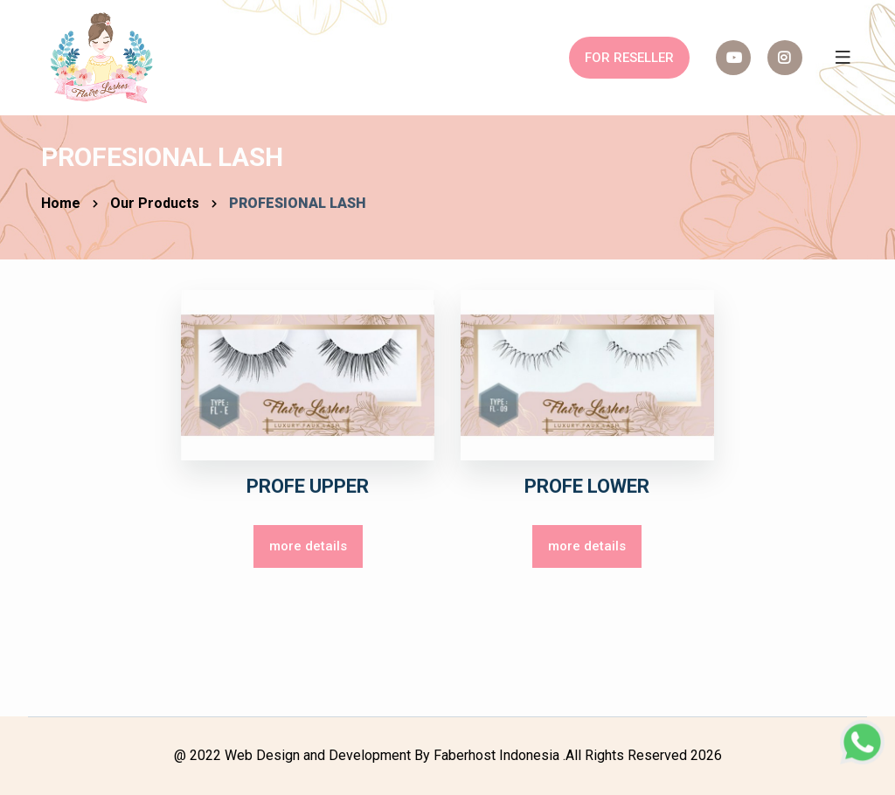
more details (308, 546)
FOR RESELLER (629, 58)
